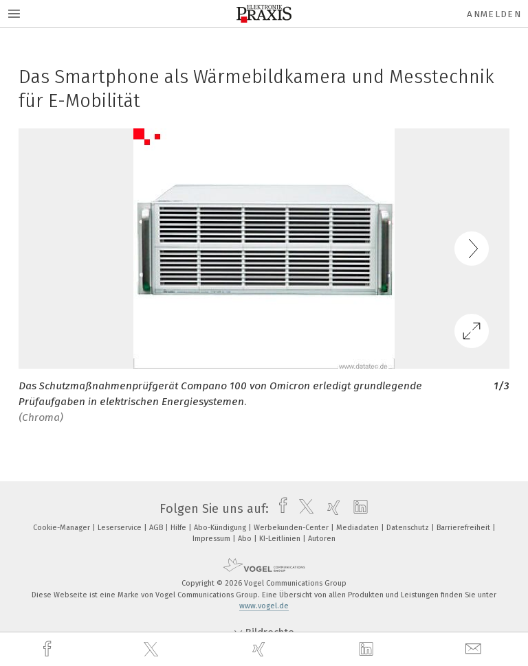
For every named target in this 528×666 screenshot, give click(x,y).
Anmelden (494, 14)
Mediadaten (358, 527)
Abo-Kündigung (221, 527)
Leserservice (121, 527)
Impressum (212, 538)
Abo (246, 538)
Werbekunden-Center (292, 527)
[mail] (475, 649)
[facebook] (48, 649)
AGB (157, 527)
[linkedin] (368, 649)
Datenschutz (408, 527)
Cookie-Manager (62, 527)
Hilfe (179, 527)
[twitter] (153, 649)
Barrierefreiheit (464, 527)
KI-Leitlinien (280, 538)
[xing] (260, 649)
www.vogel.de (264, 605)
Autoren (322, 538)
